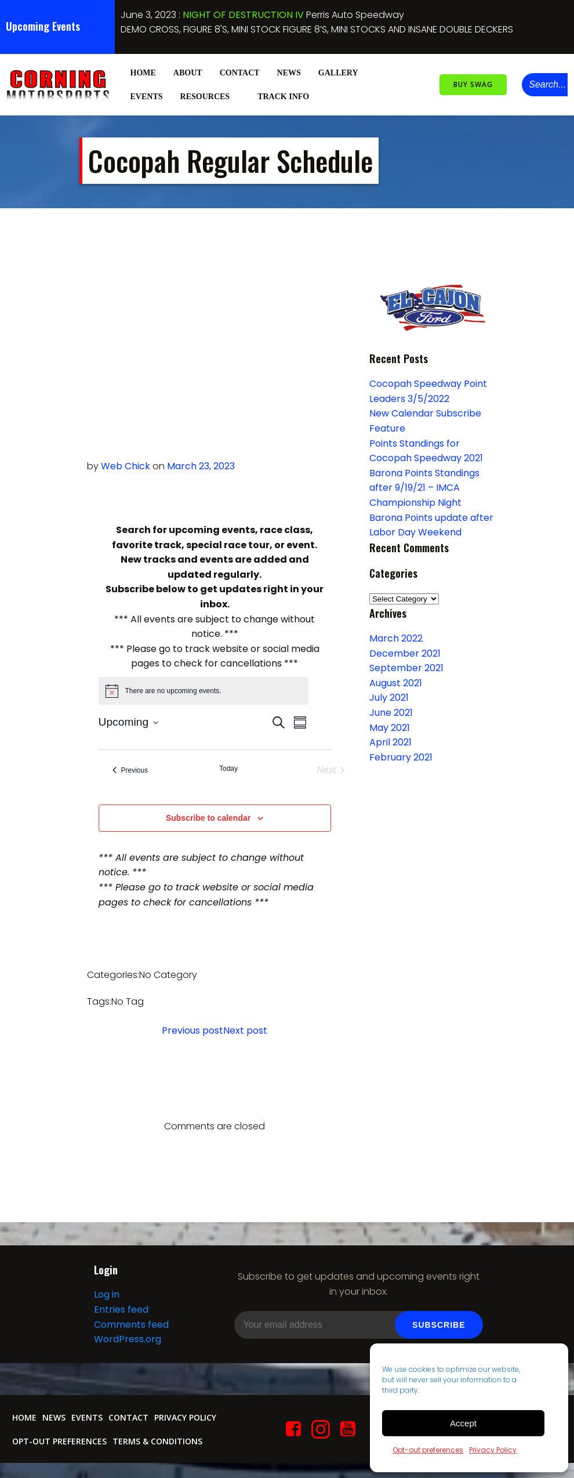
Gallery (342, 71)
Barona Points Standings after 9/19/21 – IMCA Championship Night (423, 487)
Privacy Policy (493, 1450)
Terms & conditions (157, 1445)
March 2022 (395, 637)
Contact (239, 71)
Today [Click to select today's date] (228, 768)
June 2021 (390, 712)
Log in (106, 1299)
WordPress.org (127, 1344)
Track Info (288, 95)
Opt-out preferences (428, 1450)
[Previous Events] (130, 769)
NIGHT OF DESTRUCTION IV (243, 14)
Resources (209, 95)
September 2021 (405, 667)
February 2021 (399, 756)
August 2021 (394, 682)
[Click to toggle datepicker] (129, 721)
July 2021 (388, 697)
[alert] (203, 690)
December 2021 (403, 653)
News (288, 71)
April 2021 (389, 741)
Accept (463, 1423)
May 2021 (388, 727)
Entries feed (120, 1314)
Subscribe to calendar (208, 817)
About (186, 71)
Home (142, 71)
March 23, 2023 (201, 465)
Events (145, 95)
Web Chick (125, 465)
